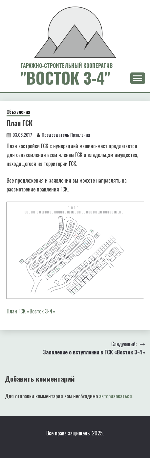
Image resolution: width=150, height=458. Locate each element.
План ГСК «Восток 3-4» (31, 311)
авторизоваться (115, 396)
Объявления (18, 111)
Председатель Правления (66, 134)
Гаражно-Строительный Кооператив (67, 66)
